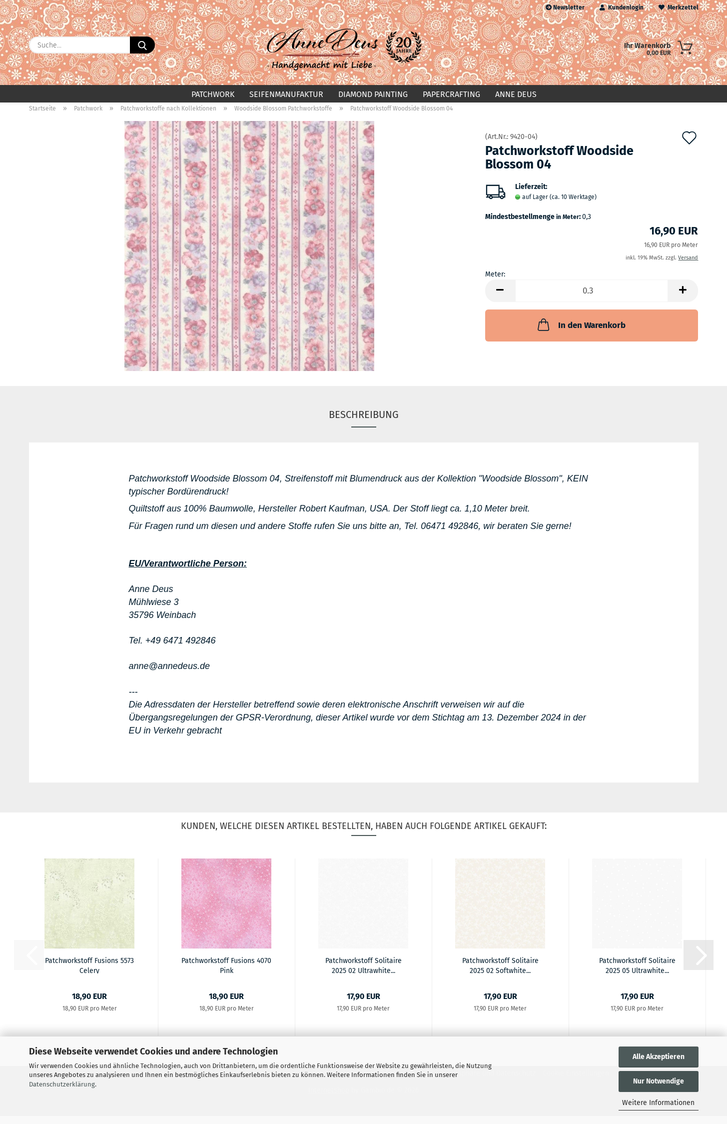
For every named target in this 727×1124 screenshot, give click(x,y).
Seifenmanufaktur (286, 94)
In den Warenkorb (581, 332)
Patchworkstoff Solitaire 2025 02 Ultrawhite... (363, 973)
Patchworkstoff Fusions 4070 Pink (226, 973)
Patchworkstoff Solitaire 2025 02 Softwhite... (500, 973)
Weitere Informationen (658, 1102)
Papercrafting (451, 94)
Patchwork (212, 94)
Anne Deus (516, 94)
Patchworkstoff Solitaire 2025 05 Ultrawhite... (637, 973)
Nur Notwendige (658, 1081)
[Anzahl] (592, 299)
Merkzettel (679, 7)
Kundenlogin (622, 7)
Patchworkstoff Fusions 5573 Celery (89, 973)
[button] (500, 299)
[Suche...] (142, 45)
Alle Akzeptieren (659, 1056)
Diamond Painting (373, 94)
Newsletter (565, 7)
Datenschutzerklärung (62, 1084)
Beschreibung (364, 422)
